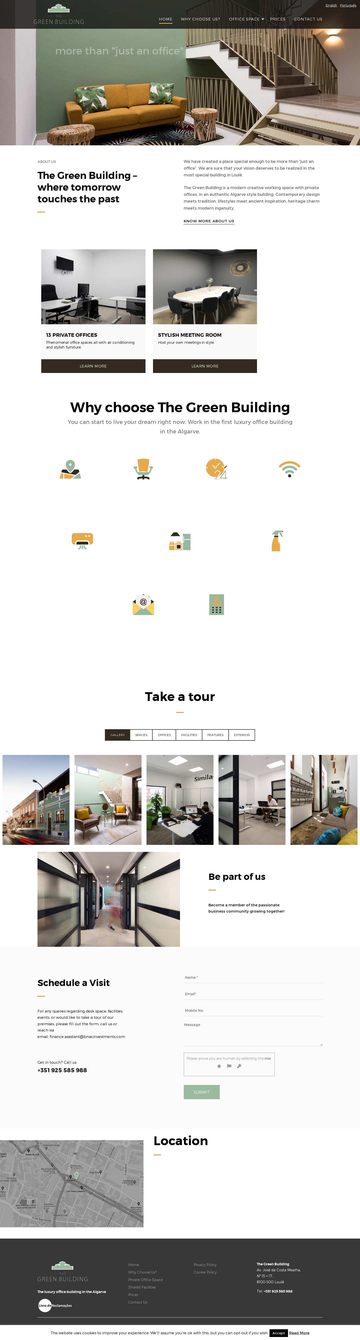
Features (216, 735)
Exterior (242, 735)
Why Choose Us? (200, 19)
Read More (299, 1333)
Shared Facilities (142, 1287)
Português (348, 5)
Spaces (141, 735)
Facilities (189, 735)
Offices (164, 735)
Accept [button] (278, 1333)
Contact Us (308, 19)
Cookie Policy (205, 1272)
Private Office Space (145, 1280)
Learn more (93, 366)
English (331, 5)
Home (165, 19)
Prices (278, 19)
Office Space (245, 19)
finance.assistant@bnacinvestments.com (87, 1036)
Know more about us (209, 221)
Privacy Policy (205, 1265)
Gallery (117, 735)
